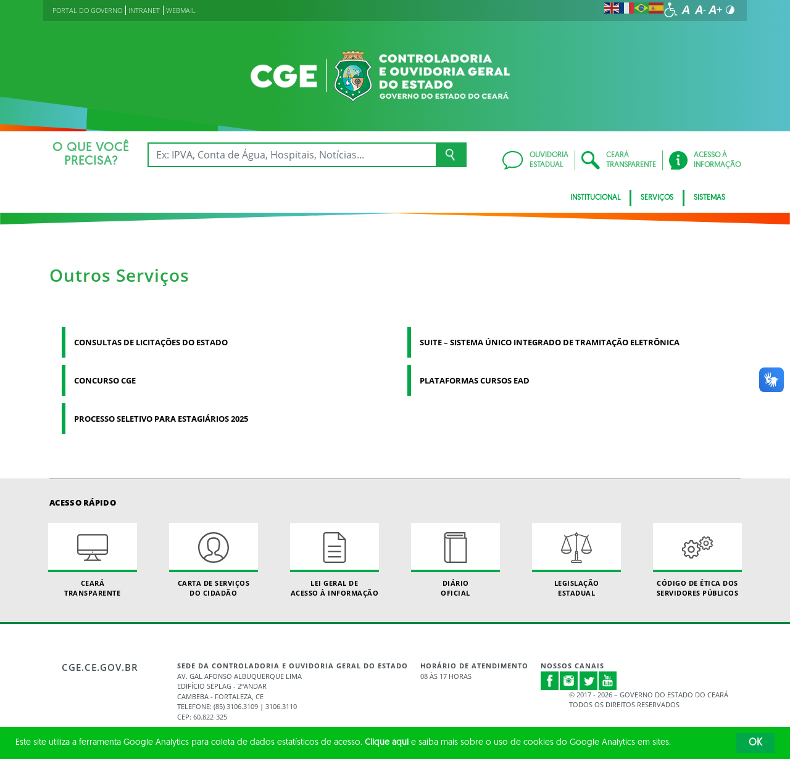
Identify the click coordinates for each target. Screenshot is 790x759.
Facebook (550, 680)
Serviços (657, 198)
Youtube (608, 680)
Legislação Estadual (576, 560)
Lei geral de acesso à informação (334, 560)
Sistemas (709, 198)
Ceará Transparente (92, 560)
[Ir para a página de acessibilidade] (670, 9)
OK (755, 743)
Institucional (595, 198)
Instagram (569, 680)
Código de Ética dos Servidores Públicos (697, 560)
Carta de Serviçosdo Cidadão (213, 560)
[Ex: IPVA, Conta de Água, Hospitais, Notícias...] (292, 154)
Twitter (589, 680)
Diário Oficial (455, 560)
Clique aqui (387, 742)
